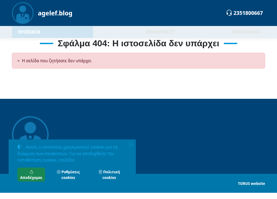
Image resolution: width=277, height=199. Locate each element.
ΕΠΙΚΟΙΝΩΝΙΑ (246, 35)
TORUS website (251, 189)
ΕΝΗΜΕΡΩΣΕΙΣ (160, 35)
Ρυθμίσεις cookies (68, 174)
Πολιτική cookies (109, 174)
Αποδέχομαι (31, 174)
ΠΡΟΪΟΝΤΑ (43, 35)
